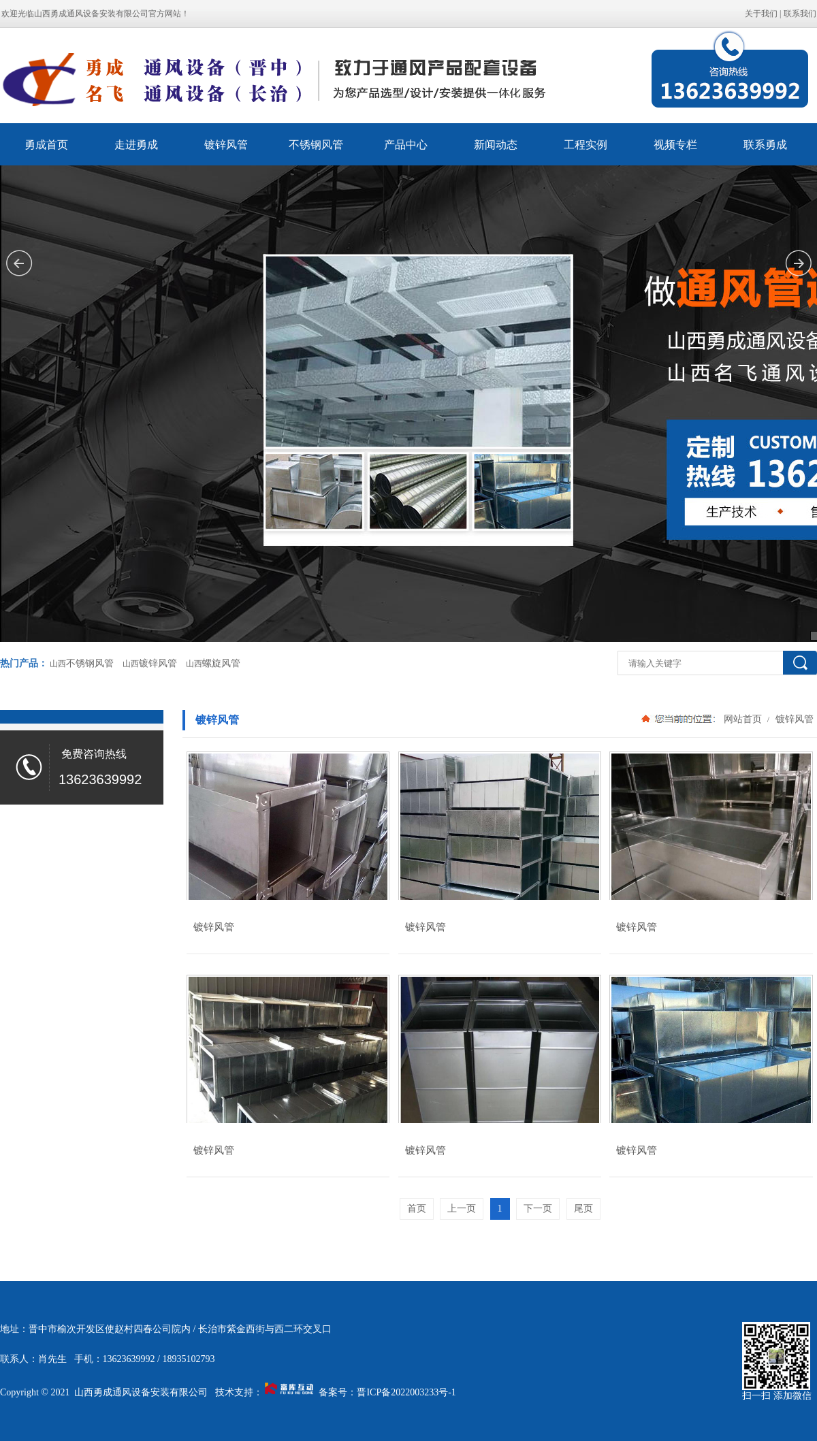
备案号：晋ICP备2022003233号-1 (387, 1392)
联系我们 (800, 13)
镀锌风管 (226, 144)
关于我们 (761, 13)
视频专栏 (675, 144)
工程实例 (585, 144)
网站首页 (743, 718)
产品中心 (406, 144)
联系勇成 (765, 144)
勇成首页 (46, 144)
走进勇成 (136, 144)
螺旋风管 (221, 663)
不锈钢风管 (316, 144)
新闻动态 (495, 144)
